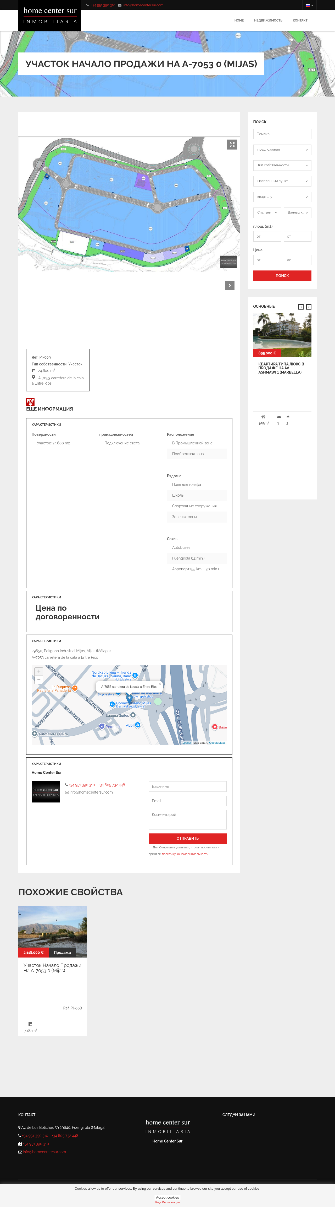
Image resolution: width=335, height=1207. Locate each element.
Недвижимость (268, 20)
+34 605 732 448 (111, 785)
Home (239, 20)
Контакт (300, 20)
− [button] (39, 680)
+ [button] (39, 672)
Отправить (188, 838)
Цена (258, 250)
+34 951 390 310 (103, 5)
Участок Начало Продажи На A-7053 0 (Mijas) (52, 968)
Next (230, 285)
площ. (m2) (263, 226)
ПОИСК (282, 276)
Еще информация (167, 1202)
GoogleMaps (217, 742)
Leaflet (186, 742)
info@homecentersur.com (144, 5)
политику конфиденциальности (185, 854)
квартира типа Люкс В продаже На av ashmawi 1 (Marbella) (281, 368)
